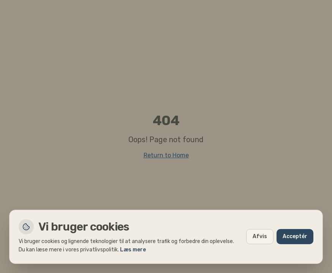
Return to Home (166, 155)
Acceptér (295, 236)
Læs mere (133, 249)
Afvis (260, 236)
